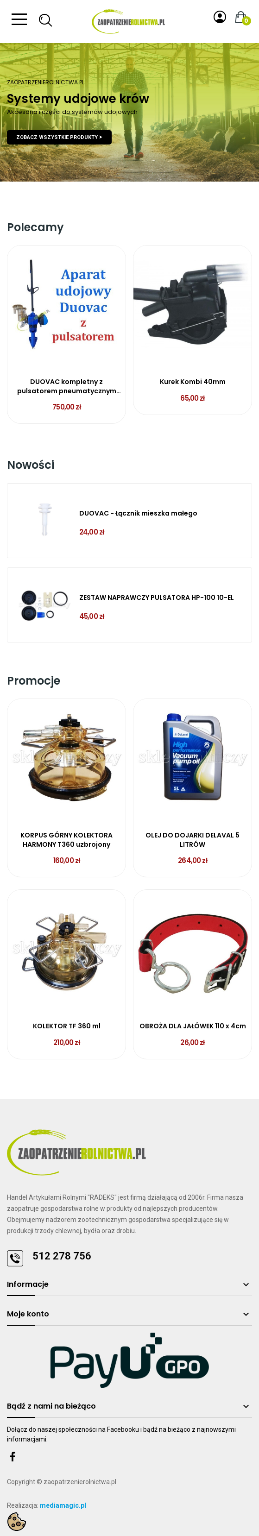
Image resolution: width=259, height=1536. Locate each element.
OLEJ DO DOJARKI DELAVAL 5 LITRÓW (192, 840)
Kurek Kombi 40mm (193, 382)
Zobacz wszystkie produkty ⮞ (59, 137)
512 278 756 (61, 1256)
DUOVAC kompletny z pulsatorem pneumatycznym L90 (66, 387)
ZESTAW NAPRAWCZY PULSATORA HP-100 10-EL (156, 597)
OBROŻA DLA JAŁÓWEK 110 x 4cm (192, 1026)
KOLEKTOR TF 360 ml (67, 1026)
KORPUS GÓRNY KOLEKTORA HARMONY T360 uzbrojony (66, 840)
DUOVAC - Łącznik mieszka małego (138, 513)
